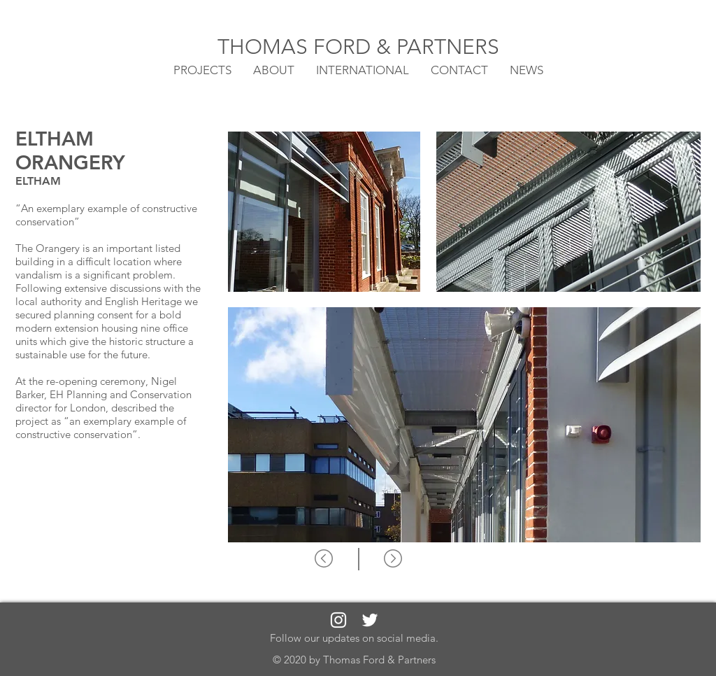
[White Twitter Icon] (369, 620)
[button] (363, 69)
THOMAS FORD (296, 46)
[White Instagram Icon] (338, 620)
